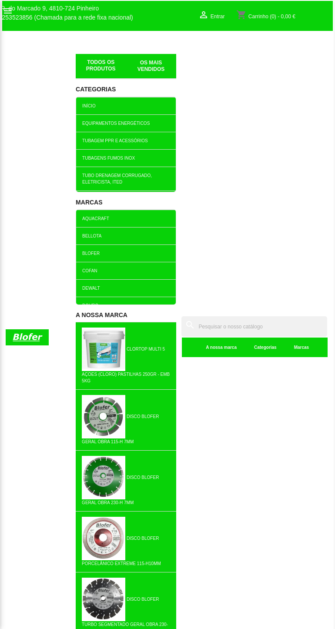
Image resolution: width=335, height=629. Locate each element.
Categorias (182, 69)
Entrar (266, 499)
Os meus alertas (280, 518)
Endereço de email (44, 194)
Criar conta (273, 508)
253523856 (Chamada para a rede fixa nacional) (67, 17)
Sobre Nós (20, 490)
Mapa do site (23, 518)
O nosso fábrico (27, 499)
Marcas (218, 69)
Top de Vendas (110, 499)
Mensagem (42, 242)
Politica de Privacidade (121, 563)
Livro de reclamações (119, 535)
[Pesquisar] (212, 48)
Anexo (49, 219)
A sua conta (281, 477)
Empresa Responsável (120, 545)
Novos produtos (111, 490)
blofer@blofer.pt (199, 557)
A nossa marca (138, 69)
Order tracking (277, 490)
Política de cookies (115, 581)
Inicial (84, 59)
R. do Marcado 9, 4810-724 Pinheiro (50, 8)
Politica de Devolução (119, 572)
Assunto (46, 167)
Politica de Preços (114, 554)
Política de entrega (115, 590)
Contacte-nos (24, 508)
